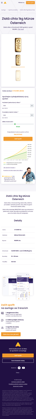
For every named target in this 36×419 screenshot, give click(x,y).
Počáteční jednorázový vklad (11, 102)
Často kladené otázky (18, 360)
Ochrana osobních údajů (18, 382)
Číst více (21, 29)
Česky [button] (17, 372)
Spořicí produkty (14, 10)
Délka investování (7, 121)
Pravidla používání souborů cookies (18, 384)
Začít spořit (30, 2)
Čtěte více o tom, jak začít (11, 334)
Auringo (4, 10)
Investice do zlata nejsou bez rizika (13, 170)
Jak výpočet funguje (9, 167)
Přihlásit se (21, 2)
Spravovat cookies (18, 386)
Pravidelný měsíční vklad (9, 112)
